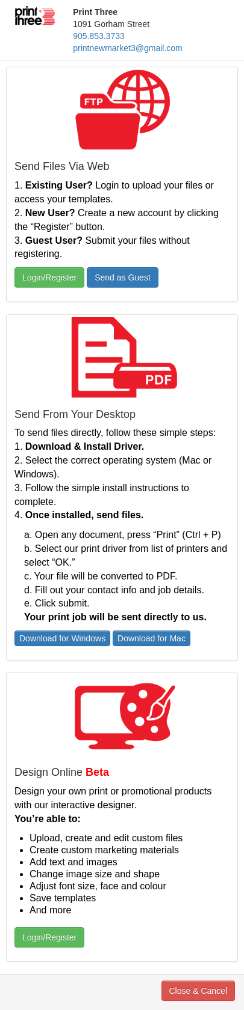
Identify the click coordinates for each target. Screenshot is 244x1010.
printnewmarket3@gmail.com (128, 48)
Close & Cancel (198, 991)
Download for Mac (151, 638)
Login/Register (49, 277)
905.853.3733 (99, 36)
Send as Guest (123, 277)
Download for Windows (62, 638)
